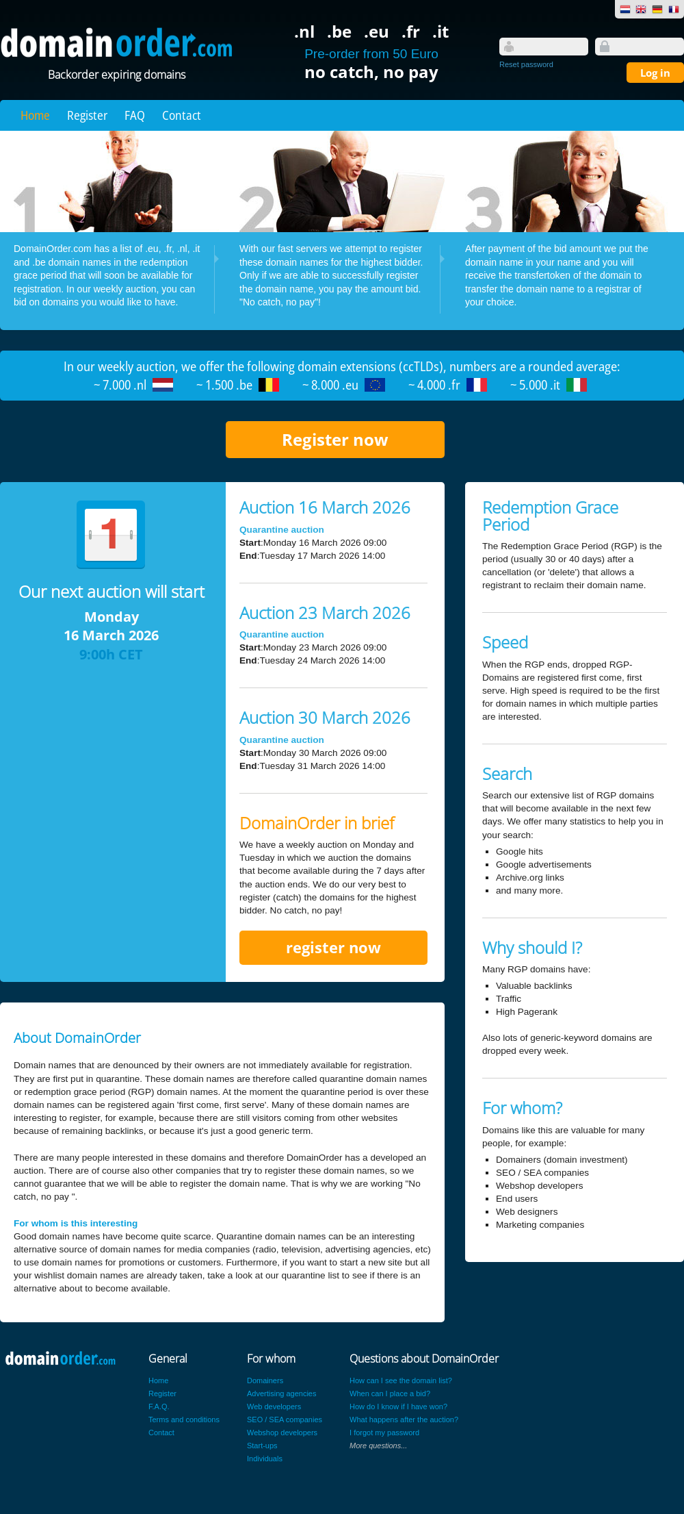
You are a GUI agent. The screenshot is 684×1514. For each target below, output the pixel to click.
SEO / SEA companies (284, 1419)
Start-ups (262, 1445)
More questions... (378, 1445)
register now (333, 947)
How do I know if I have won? (398, 1406)
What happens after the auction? (404, 1419)
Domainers (265, 1380)
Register (87, 115)
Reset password (526, 64)
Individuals (264, 1458)
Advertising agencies (282, 1393)
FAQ (134, 115)
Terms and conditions (184, 1419)
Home (35, 115)
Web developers (274, 1406)
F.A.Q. (159, 1406)
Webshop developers (282, 1432)
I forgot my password (384, 1432)
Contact (181, 115)
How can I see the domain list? (401, 1380)
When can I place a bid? (390, 1393)
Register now (335, 439)
